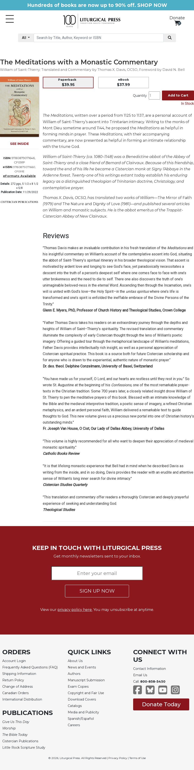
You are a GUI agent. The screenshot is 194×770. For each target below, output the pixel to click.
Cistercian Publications (20, 741)
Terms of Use (137, 758)
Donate (177, 17)
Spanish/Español (81, 719)
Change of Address (17, 686)
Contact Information (149, 669)
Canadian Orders (15, 693)
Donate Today (161, 704)
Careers (74, 725)
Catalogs (75, 706)
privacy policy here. (74, 609)
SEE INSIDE (19, 144)
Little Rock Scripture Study (23, 747)
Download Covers (82, 699)
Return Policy (13, 680)
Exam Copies (78, 686)
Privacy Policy (117, 758)
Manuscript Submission (86, 680)
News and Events (82, 667)
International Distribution (22, 699)
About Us (75, 661)
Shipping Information (19, 674)
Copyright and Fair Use (86, 693)
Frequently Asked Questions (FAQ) (30, 667)
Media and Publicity (83, 712)
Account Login (14, 661)
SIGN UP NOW (97, 591)
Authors (74, 674)
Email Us (140, 675)
